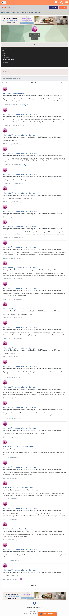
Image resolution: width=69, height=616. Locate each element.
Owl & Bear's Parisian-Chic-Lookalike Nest (18, 529)
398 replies (19, 104)
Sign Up (63, 7)
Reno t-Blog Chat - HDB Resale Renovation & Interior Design (44, 531)
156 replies (15, 540)
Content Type (8, 72)
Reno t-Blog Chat (32, 449)
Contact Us (39, 607)
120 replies (15, 457)
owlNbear (17, 531)
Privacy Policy (31, 607)
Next (62, 82)
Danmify (5, 95)
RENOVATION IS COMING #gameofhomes (18, 447)
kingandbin (17, 95)
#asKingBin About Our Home (13, 93)
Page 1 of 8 (34, 82)
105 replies (20, 125)
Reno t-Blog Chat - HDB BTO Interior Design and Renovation (45, 95)
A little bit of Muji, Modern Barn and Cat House (20, 114)
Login (53, 7)
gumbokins (17, 449)
